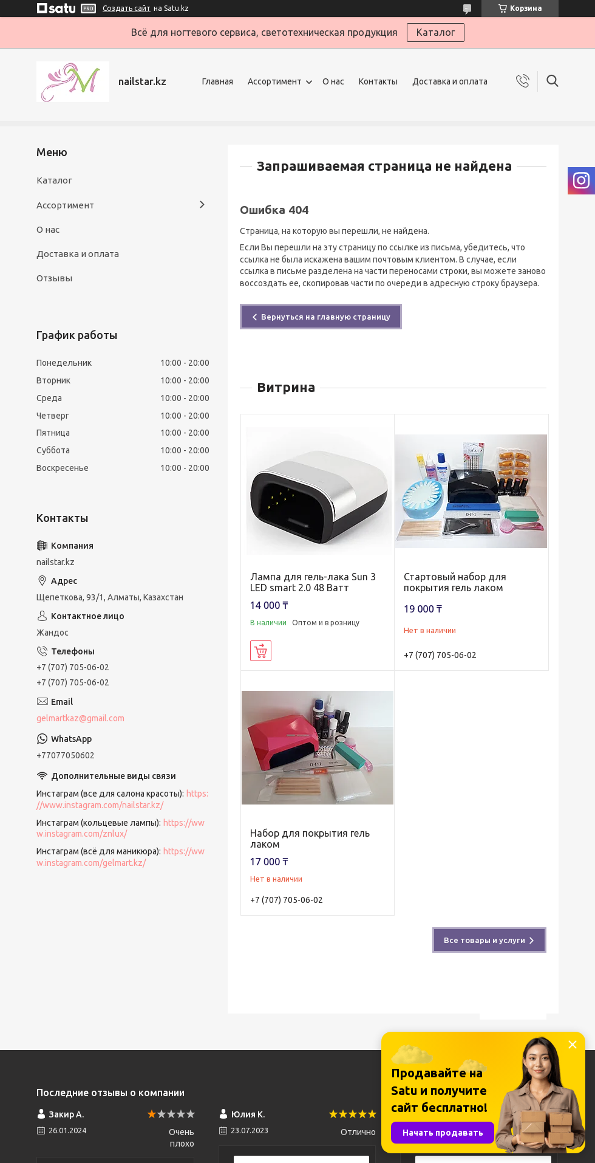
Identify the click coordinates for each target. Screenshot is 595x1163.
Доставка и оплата (450, 81)
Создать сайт (127, 8)
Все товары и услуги (484, 940)
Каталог (435, 32)
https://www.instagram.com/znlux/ (120, 828)
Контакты (378, 81)
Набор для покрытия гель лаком (310, 838)
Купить (260, 650)
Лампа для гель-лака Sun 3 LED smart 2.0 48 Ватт (313, 582)
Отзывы (54, 278)
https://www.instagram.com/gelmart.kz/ (120, 857)
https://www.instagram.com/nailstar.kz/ (122, 799)
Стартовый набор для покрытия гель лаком (455, 582)
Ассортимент (275, 81)
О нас (333, 81)
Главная (217, 81)
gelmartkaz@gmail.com (80, 718)
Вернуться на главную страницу (325, 316)
